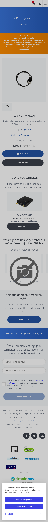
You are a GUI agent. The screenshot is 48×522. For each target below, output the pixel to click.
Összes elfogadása (24, 500)
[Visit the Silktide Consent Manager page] (40, 514)
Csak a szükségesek (24, 507)
